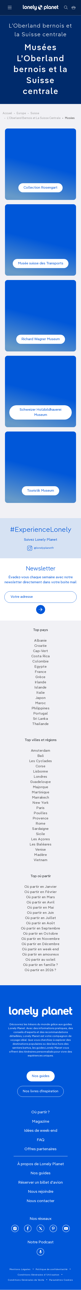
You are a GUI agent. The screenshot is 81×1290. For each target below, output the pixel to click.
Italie (40, 693)
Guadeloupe (40, 782)
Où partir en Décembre (41, 944)
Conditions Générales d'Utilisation (38, 1275)
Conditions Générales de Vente (26, 1280)
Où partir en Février (40, 892)
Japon (40, 698)
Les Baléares (40, 844)
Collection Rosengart (40, 187)
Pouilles (40, 813)
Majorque (40, 787)
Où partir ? (40, 1112)
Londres (40, 777)
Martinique (40, 792)
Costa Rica (40, 656)
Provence (41, 818)
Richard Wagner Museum (40, 339)
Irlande (40, 682)
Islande (40, 687)
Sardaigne (40, 829)
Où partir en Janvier (40, 887)
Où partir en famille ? (40, 965)
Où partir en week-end (40, 949)
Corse (41, 766)
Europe (21, 113)
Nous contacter (40, 1201)
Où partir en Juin (40, 913)
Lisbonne (40, 771)
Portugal (40, 713)
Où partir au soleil (40, 960)
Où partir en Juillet (40, 918)
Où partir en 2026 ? (40, 970)
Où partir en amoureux (40, 954)
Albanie (40, 641)
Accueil (7, 113)
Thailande (40, 724)
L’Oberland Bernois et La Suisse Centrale (33, 118)
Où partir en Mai (40, 907)
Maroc (40, 703)
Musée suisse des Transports (40, 263)
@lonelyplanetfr (40, 548)
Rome (40, 823)
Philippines (41, 708)
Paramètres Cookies (61, 1280)
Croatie (40, 646)
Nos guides (40, 1076)
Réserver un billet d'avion (40, 1183)
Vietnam (41, 860)
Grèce (40, 677)
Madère (40, 855)
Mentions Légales (20, 1269)
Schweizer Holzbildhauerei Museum (40, 412)
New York (40, 803)
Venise (40, 850)
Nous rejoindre (40, 1192)
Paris (40, 808)
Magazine (40, 1122)
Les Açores (40, 839)
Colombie (40, 661)
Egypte (40, 667)
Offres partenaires (40, 1149)
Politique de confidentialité (52, 1269)
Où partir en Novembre (40, 939)
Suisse (34, 113)
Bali (40, 756)
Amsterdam (40, 751)
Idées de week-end (40, 1131)
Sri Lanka (40, 719)
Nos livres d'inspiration (40, 1091)
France (40, 672)
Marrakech (40, 797)
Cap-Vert (40, 651)
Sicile (40, 834)
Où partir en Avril (41, 902)
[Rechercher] (66, 7)
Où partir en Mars (40, 897)
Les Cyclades (40, 761)
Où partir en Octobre (40, 934)
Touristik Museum (40, 491)
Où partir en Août (40, 923)
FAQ (40, 1140)
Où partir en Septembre (40, 928)
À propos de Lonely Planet (40, 1164)
